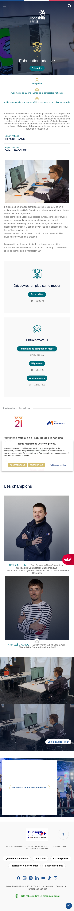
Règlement (37, 363)
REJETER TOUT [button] (36, 465)
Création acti (62, 886)
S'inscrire (37, 68)
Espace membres (54, 866)
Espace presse (60, 858)
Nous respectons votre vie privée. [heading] (37, 443)
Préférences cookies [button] (57, 465)
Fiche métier (36, 294)
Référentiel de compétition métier (37, 349)
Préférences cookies (37, 889)
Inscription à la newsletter (24, 866)
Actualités (40, 858)
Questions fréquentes (17, 858)
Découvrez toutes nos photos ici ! (29, 787)
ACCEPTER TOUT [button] (17, 465)
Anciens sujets (37, 378)
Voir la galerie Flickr (58, 742)
